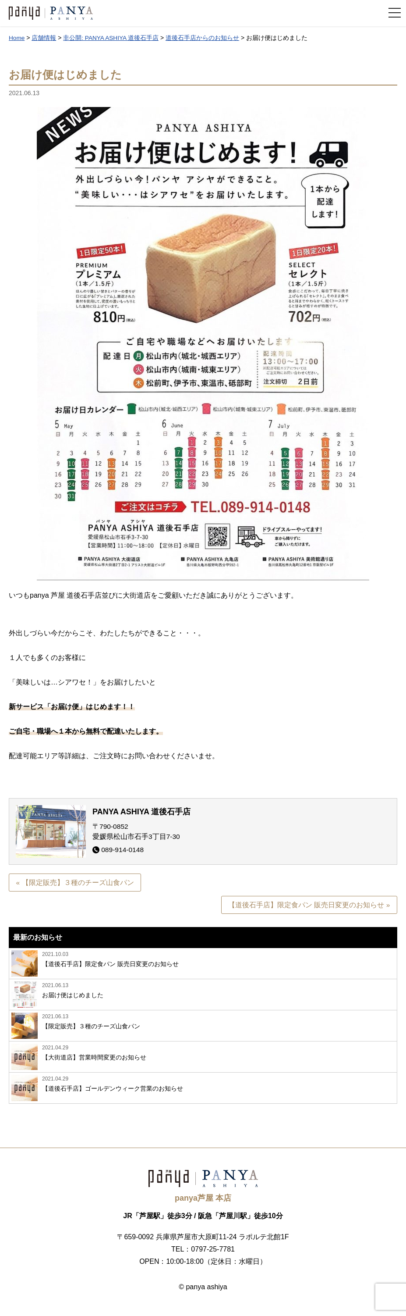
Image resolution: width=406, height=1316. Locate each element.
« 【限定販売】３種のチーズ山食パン (75, 882)
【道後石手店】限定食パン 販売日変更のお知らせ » (309, 905)
